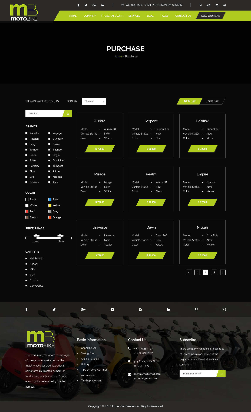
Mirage (99, 174)
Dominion (56, 160)
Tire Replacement (89, 380)
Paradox (32, 133)
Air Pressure (86, 375)
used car (212, 101)
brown (31, 217)
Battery (83, 364)
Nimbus (55, 176)
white (31, 205)
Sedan (33, 264)
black (30, 199)
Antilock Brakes (88, 358)
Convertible (36, 285)
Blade (31, 155)
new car (190, 101)
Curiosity (55, 138)
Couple (34, 280)
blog (150, 15)
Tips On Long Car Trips (92, 369)
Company (90, 15)
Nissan (202, 227)
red (29, 211)
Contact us (183, 15)
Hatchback (36, 258)
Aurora (99, 121)
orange (54, 217)
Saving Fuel (85, 353)
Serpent (151, 121)
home (73, 15)
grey (53, 211)
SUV (32, 274)
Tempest (55, 166)
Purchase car (112, 15)
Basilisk (202, 121)
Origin (54, 155)
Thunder (55, 149)
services (134, 15)
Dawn (54, 144)
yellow (54, 205)
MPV (32, 269)
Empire (202, 174)
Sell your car (210, 15)
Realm (151, 174)
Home (118, 56)
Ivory (30, 144)
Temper (32, 149)
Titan (30, 160)
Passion (32, 138)
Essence (32, 182)
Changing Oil (86, 347)
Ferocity (32, 166)
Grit (29, 176)
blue (53, 199)
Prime (54, 171)
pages (164, 15)
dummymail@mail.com (147, 373)
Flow (30, 171)
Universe (100, 227)
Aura (53, 182)
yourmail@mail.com (145, 378)
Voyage (55, 133)
